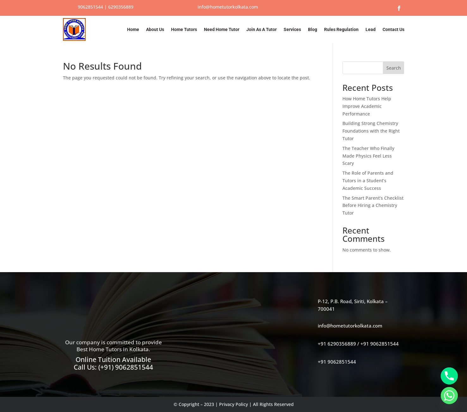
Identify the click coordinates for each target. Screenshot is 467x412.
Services (292, 29)
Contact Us (393, 29)
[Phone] (449, 375)
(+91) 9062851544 (125, 367)
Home (133, 29)
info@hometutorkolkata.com (228, 7)
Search (393, 68)
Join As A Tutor (261, 29)
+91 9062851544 (379, 343)
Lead (371, 29)
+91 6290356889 (337, 343)
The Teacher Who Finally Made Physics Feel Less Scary (368, 155)
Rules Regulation (341, 29)
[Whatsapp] (449, 395)
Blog (312, 29)
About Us (155, 29)
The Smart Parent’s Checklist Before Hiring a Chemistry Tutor (372, 205)
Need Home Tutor (221, 29)
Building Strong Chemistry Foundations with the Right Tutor (371, 130)
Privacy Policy (233, 404)
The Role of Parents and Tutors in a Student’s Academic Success (367, 180)
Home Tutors (184, 29)
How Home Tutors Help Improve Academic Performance (366, 106)
